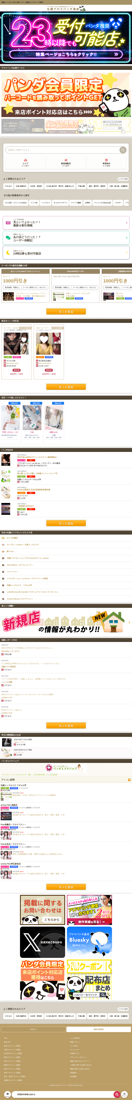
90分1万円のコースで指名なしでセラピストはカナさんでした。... (27, 648)
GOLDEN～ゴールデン (10, 651)
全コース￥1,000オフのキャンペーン (25, 271)
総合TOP (7, 1042)
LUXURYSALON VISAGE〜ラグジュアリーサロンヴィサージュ (32, 592)
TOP (5, 1038)
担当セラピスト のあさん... (12, 710)
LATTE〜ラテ (6, 698)
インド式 (34, 203)
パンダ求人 (74, 1046)
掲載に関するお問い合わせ (80, 1069)
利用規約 (73, 1073)
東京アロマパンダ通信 (12, 1046)
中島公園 (81, 186)
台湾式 (87, 203)
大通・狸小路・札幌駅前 (118, 186)
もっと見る (66, 311)
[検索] (122, 150)
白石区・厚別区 (36, 186)
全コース (25, 279)
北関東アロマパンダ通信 (13, 1080)
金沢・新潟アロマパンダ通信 (14, 1076)
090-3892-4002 (12, 363)
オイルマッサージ (60, 203)
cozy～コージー (42, 328)
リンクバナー (75, 1050)
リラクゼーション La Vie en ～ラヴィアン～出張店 (27, 578)
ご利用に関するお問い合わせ (80, 1065)
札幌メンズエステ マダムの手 (19, 585)
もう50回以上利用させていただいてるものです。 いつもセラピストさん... (31, 663)
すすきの (8, 186)
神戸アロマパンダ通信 (12, 1073)
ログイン (33, 1029)
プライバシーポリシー (78, 1057)
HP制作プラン (75, 1053)
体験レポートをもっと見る (66, 725)
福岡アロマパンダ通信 (12, 1065)
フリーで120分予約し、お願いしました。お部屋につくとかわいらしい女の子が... (34, 679)
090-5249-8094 (45, 363)
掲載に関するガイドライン (80, 1061)
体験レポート (75, 1042)
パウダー (118, 203)
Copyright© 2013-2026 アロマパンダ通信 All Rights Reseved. (66, 1085)
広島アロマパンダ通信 (12, 1069)
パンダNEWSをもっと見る (66, 523)
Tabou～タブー (20, 742)
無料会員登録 (99, 1029)
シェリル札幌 (6, 682)
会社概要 (73, 1076)
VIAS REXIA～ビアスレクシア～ (20, 565)
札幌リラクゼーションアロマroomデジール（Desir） (28, 558)
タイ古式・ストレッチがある (16, 203)
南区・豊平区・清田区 (97, 186)
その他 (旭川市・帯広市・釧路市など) (60, 186)
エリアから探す (123, 179)
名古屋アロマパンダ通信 (13, 1053)
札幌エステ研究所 (8, 667)
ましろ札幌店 (12, 538)
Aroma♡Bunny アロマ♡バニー (20, 599)
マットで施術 (76, 203)
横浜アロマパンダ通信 (12, 1057)
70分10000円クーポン (76, 271)
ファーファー (12, 572)
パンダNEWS (75, 1038)
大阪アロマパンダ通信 (12, 1050)
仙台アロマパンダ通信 (12, 1061)
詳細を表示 (14, 403)
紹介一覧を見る (66, 887)
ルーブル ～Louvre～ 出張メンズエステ (16, 328)
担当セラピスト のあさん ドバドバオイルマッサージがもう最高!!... (28, 694)
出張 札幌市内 (21, 186)
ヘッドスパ (45, 203)
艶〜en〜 (10, 551)
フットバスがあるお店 (102, 203)
